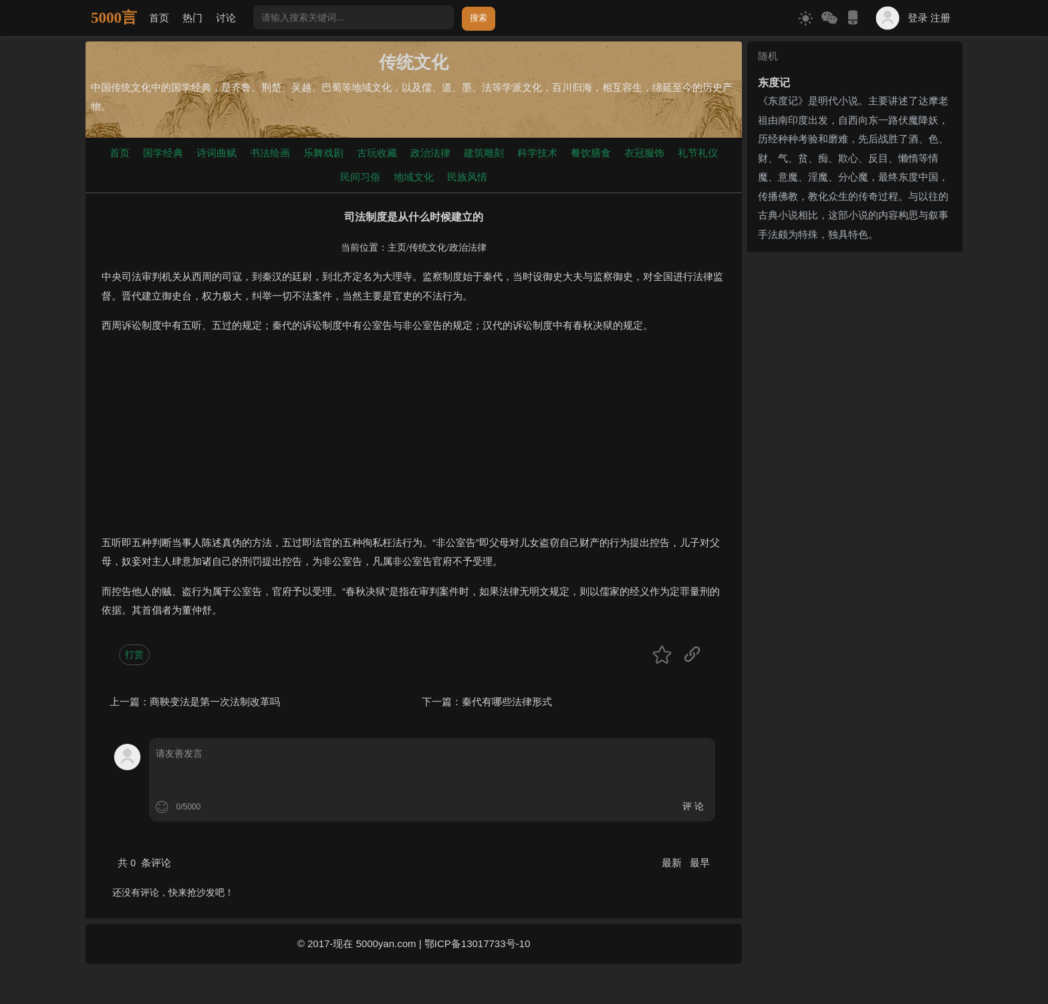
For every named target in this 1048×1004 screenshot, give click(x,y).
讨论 (226, 17)
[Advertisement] (414, 439)
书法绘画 (270, 152)
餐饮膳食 (591, 152)
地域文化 (414, 176)
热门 (192, 17)
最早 (700, 862)
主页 (397, 248)
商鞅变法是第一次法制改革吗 (215, 701)
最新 (673, 862)
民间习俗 (360, 176)
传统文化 (427, 248)
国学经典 (163, 152)
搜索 (478, 18)
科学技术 (537, 152)
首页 (159, 17)
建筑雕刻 (484, 152)
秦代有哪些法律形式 (507, 701)
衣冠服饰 (644, 152)
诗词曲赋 (216, 152)
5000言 (114, 17)
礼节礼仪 (698, 152)
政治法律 (430, 152)
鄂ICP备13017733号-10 (477, 943)
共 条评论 (144, 862)
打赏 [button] (134, 654)
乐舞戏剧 (323, 152)
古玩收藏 (377, 152)
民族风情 (467, 176)
